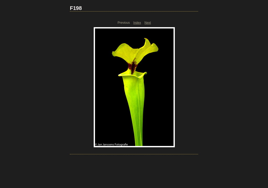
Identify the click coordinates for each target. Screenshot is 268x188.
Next (147, 23)
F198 (76, 8)
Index (137, 23)
